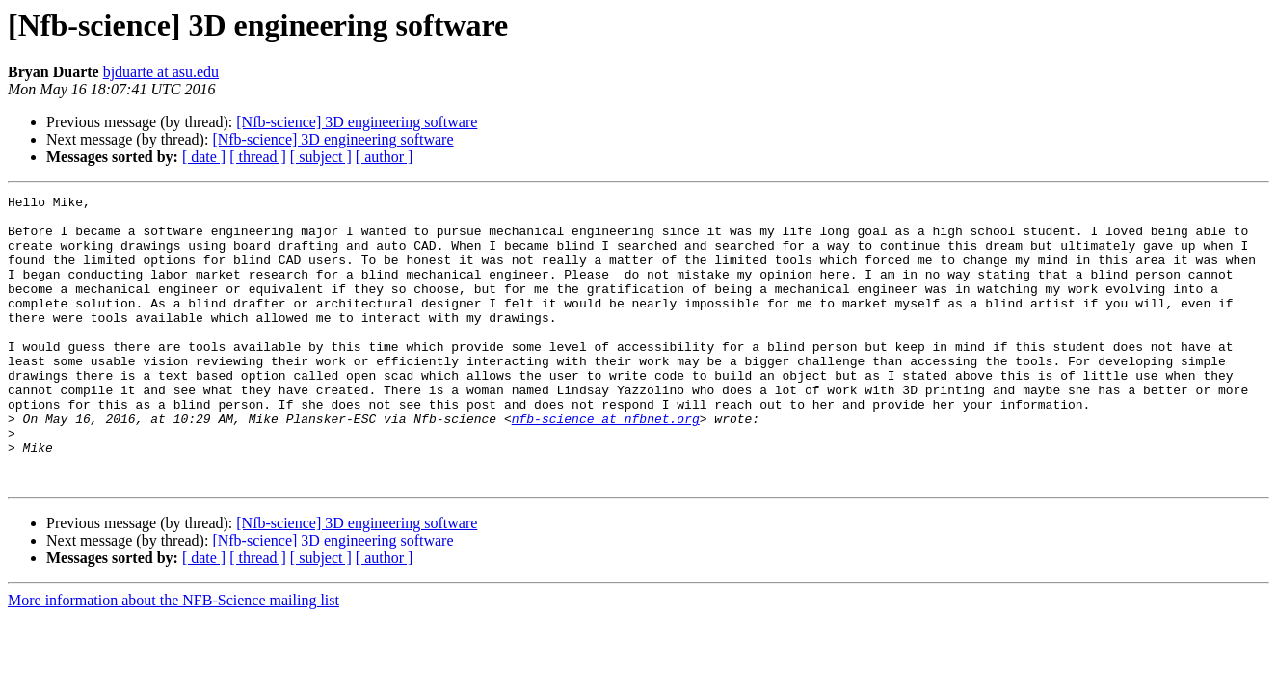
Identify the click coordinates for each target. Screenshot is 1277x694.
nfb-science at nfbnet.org (606, 464)
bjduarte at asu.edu (161, 72)
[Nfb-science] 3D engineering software (356, 122)
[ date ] (204, 156)
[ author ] (384, 156)
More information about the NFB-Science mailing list (173, 658)
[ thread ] (257, 156)
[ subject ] (321, 156)
